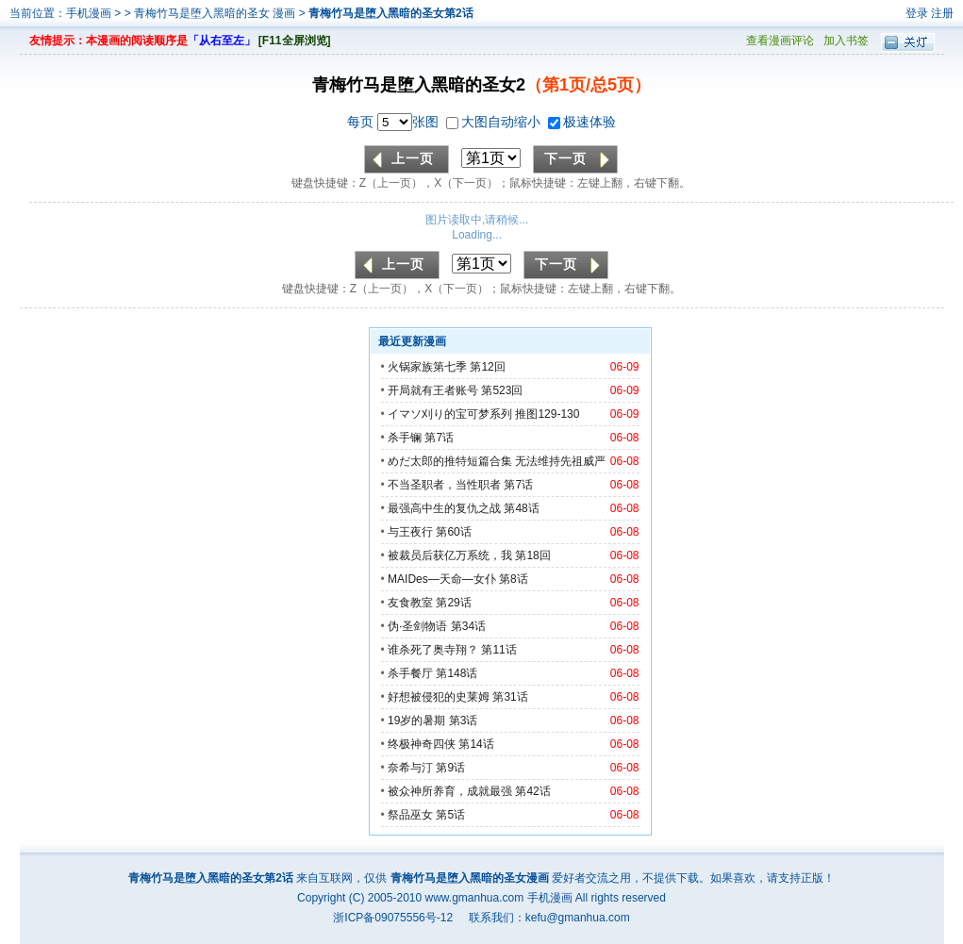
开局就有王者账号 (433, 390)
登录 (916, 13)
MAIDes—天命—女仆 (442, 579)
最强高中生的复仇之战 (444, 508)
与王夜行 (410, 531)
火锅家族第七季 (427, 366)
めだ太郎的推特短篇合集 (450, 461)
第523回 (502, 390)
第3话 (463, 720)
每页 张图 (394, 121)
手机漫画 (88, 13)
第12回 (487, 366)
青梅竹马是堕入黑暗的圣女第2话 (390, 13)
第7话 (439, 437)
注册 (942, 13)
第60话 (453, 531)
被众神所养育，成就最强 (451, 791)
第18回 (532, 555)
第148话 (456, 673)
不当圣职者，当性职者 (444, 484)
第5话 (450, 814)
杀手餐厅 (410, 673)
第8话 (513, 579)
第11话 (498, 649)
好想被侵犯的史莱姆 (439, 697)
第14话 (475, 744)
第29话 (453, 602)
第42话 (532, 791)
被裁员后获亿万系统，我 (450, 555)
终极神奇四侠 (422, 744)
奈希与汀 (410, 767)
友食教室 (410, 602)
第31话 (509, 697)
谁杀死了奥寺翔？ (433, 649)
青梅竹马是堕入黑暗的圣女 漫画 (216, 13)
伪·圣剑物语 (417, 626)
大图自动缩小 (495, 121)
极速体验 (582, 121)
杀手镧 (405, 437)
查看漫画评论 (780, 40)
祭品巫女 (410, 814)
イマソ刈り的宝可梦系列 (450, 414)
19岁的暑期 (416, 720)
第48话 (521, 508)
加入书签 (846, 40)
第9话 (450, 767)
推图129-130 (547, 414)
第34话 (468, 626)
